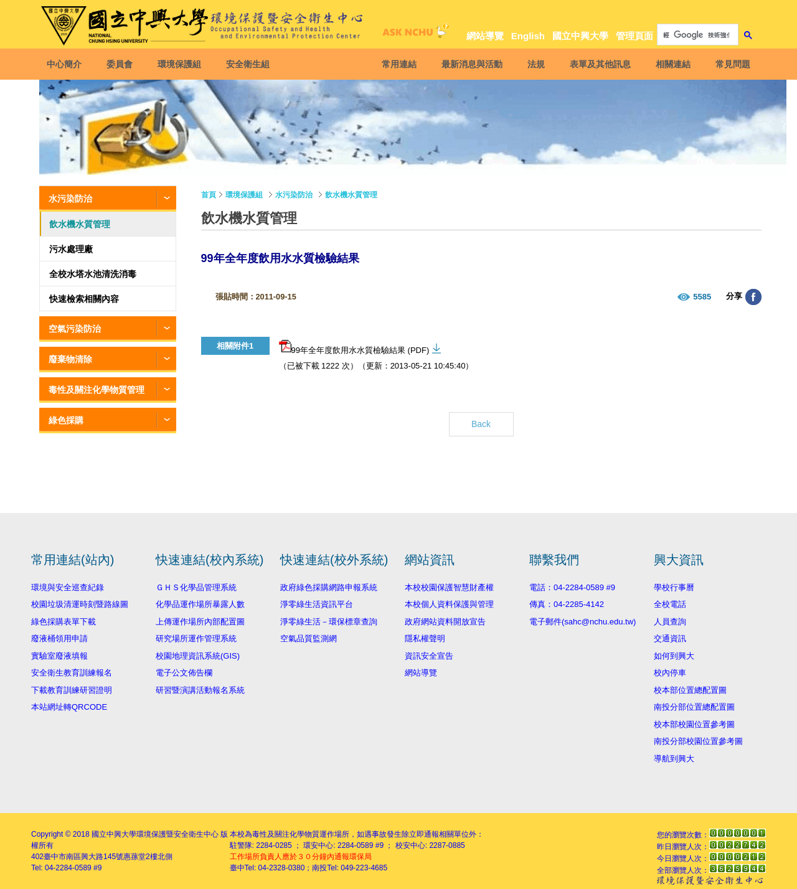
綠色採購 (66, 420)
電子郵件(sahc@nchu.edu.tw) (582, 621)
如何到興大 (674, 656)
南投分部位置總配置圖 (694, 707)
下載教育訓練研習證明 (71, 690)
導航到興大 (674, 758)
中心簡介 (64, 64)
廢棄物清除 (70, 359)
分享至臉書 (753, 297)
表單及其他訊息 (600, 64)
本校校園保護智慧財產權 (449, 587)
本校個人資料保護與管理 (449, 604)
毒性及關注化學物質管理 (96, 390)
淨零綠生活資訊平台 (316, 604)
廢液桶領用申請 (59, 638)
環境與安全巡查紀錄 (67, 587)
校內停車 (670, 672)
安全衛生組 (248, 64)
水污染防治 (70, 199)
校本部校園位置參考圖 (694, 724)
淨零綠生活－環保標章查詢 (328, 621)
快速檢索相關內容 (84, 299)
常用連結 (399, 64)
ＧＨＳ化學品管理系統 (196, 587)
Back (481, 424)
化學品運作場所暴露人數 (200, 604)
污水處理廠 (71, 249)
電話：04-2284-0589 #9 (572, 587)
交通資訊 (670, 638)
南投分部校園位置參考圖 (698, 741)
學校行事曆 (674, 587)
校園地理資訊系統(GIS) (198, 656)
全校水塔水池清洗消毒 (92, 274)
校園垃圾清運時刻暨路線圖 (79, 604)
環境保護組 (179, 64)
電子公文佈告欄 (184, 672)
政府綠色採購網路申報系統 (328, 587)
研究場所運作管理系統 (196, 638)
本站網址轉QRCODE (69, 707)
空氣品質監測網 (308, 638)
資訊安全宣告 (429, 656)
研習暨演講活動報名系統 (200, 690)
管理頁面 (634, 36)
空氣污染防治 (75, 329)
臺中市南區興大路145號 (83, 856)
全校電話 (670, 604)
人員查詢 (670, 621)
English (528, 36)
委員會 (119, 64)
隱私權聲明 (425, 638)
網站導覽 (485, 36)
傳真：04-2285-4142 (566, 604)
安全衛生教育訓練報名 (71, 672)
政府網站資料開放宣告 (445, 621)
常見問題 (732, 64)
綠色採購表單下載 (63, 621)
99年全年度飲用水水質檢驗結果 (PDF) (354, 347)
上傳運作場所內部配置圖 (200, 621)
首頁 (208, 194)
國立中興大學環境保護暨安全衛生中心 (155, 834)
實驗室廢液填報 (59, 656)
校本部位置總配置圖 (690, 690)
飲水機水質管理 (79, 224)
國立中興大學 (580, 36)
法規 (536, 64)
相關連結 (673, 64)
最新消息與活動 (471, 64)
